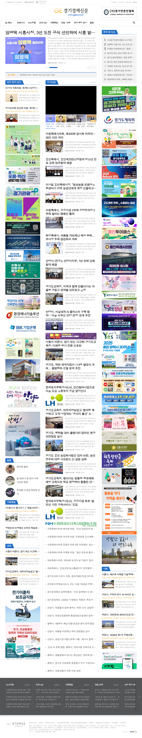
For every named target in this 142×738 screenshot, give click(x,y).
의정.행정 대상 (80, 22)
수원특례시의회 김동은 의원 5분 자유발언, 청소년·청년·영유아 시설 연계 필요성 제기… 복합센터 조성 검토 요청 (71, 544)
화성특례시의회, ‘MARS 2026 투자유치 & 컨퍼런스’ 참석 (120, 79)
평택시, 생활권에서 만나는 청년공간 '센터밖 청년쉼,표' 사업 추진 (71, 655)
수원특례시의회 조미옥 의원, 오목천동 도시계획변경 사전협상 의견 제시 (71, 536)
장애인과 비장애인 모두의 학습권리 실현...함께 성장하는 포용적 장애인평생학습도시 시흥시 (77, 698)
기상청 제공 (42, 3)
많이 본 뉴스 (109, 32)
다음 (139, 696)
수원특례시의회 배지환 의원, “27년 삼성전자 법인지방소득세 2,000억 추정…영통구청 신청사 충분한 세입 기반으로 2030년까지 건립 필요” (71, 528)
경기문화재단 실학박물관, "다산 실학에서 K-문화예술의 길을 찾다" (71, 591)
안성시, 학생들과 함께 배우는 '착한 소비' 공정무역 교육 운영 (71, 607)
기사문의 (121, 2)
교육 (9, 545)
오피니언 (43, 22)
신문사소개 (32, 723)
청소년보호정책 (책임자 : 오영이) (82, 723)
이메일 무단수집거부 (103, 723)
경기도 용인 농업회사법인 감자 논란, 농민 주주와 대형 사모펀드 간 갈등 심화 (120, 62)
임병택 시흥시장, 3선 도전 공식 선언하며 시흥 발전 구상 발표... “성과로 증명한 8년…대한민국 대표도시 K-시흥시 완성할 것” (120, 44)
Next (94, 67)
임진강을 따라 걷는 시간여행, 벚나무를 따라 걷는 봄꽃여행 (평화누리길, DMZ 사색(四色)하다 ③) (107, 705)
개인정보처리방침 (63, 723)
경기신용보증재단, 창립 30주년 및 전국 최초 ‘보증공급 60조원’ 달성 (120, 57)
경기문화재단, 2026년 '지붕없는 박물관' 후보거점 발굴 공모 (71, 599)
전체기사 (21, 22)
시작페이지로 (10, 2)
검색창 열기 (134, 23)
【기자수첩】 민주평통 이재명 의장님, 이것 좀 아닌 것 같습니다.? (48, 698)
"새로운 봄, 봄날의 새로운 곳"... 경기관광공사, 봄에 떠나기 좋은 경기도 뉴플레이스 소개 (107, 698)
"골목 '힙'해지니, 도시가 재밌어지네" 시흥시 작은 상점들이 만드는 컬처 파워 (77, 705)
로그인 (134, 2)
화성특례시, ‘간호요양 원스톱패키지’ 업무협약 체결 (71, 568)
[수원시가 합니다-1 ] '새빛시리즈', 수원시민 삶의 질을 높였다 (77, 691)
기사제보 (114, 2)
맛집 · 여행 (65, 22)
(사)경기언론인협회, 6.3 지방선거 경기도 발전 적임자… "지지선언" (120, 40)
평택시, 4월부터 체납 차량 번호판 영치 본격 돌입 (70, 623)
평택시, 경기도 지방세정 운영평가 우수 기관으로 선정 (71, 663)
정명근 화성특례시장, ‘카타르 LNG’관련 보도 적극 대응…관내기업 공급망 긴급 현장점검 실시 (120, 75)
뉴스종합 (32, 22)
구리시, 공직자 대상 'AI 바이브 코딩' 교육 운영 (120, 70)
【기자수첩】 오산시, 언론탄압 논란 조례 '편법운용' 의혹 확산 (48, 705)
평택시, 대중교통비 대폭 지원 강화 (64, 670)
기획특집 (54, 22)
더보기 (27, 685)
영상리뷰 (51, 82)
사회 (105, 568)
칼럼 (92, 22)
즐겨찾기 (19, 2)
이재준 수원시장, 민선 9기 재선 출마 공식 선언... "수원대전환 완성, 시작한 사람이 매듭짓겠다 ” (120, 66)
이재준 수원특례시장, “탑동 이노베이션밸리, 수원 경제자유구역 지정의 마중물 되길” (120, 48)
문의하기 (123, 723)
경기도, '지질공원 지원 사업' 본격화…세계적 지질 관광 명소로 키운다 (107, 691)
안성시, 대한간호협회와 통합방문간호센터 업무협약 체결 (71, 615)
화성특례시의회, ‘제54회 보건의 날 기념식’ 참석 (37, 75)
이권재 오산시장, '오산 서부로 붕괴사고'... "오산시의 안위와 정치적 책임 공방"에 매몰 (48, 691)
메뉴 (10, 22)
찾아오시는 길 (50, 723)
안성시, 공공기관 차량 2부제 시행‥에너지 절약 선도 (71, 639)
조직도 (41, 723)
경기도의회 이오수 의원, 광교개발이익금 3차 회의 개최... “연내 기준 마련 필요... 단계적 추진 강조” (71, 576)
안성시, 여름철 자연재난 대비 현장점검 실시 (68, 631)
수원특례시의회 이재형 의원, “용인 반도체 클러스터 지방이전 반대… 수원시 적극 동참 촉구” (71, 552)
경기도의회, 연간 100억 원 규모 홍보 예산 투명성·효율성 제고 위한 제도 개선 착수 (120, 53)
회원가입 (128, 2)
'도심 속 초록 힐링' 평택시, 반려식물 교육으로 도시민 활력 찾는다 (71, 647)
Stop (88, 67)
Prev (91, 67)
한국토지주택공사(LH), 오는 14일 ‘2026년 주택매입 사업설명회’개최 (71, 584)
